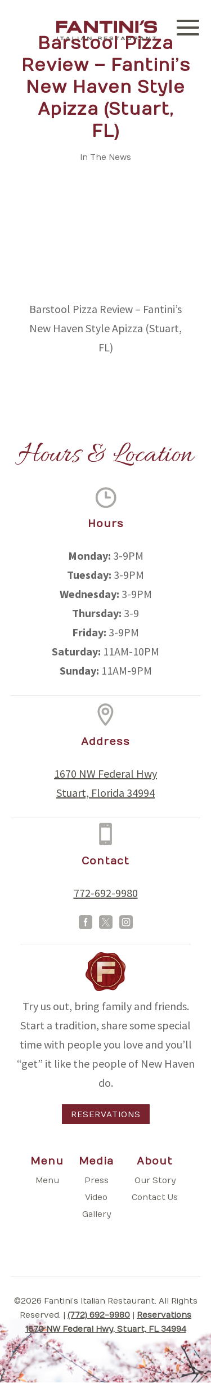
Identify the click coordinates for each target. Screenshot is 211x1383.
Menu (47, 1180)
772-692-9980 (106, 893)
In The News (105, 157)
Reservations (106, 1114)
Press (96, 1180)
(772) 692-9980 (99, 1315)
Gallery (96, 1214)
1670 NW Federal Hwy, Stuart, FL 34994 (105, 1329)
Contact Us (155, 1197)
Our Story (155, 1180)
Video (96, 1197)
